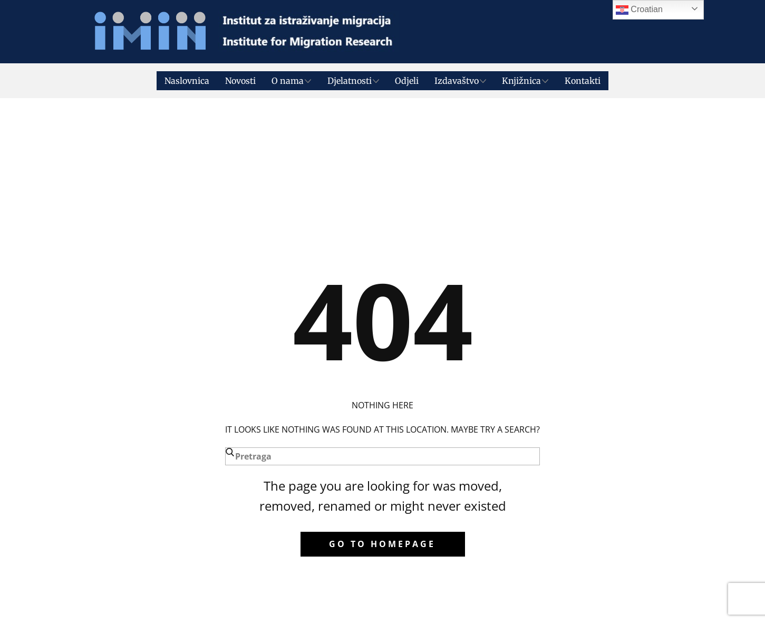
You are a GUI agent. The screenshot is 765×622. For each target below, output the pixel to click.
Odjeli (407, 80)
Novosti (240, 80)
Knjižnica (521, 80)
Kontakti (583, 80)
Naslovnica (186, 80)
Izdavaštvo (456, 80)
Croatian (639, 10)
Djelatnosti (349, 80)
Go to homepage (382, 544)
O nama (288, 80)
